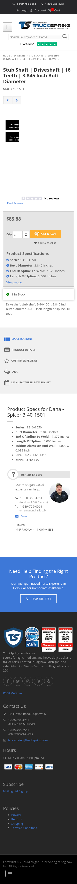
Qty (9, 234)
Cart (54, 10)
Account (38, 10)
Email (21, 516)
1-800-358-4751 (54, 4)
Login (22, 10)
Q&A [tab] (10, 371)
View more (14, 282)
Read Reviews (15, 203)
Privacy (16, 815)
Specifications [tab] (18, 339)
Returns (16, 819)
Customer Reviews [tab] (21, 361)
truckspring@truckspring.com (28, 740)
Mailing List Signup (15, 791)
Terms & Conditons (24, 828)
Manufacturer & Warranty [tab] (27, 382)
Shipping (17, 823)
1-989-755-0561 (26, 4)
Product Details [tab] (20, 350)
